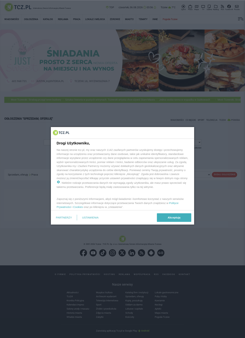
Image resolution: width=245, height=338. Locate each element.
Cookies (78, 206)
